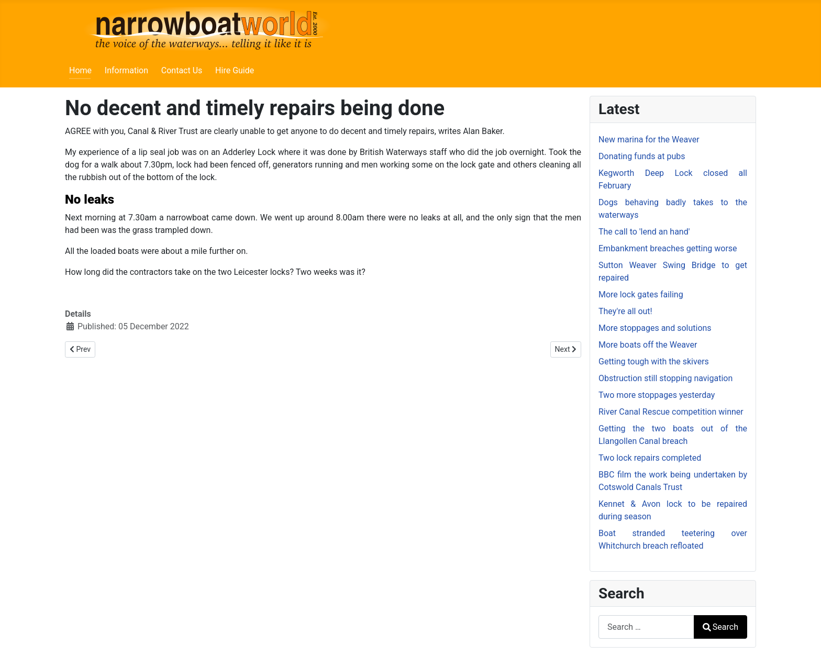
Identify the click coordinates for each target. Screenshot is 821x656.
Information (126, 70)
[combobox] (646, 627)
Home (80, 70)
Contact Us (182, 70)
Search (720, 627)
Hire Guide (234, 70)
